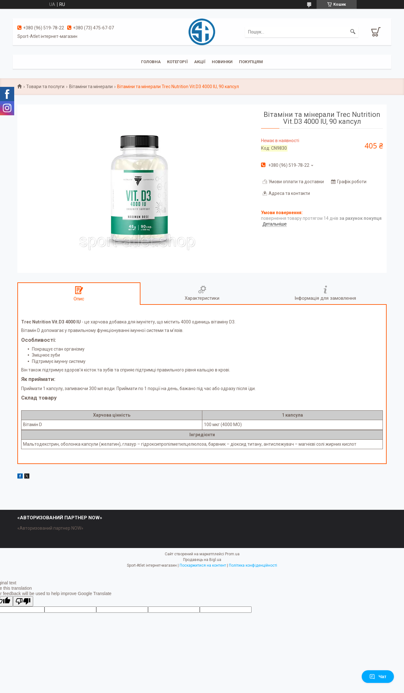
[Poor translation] (23, 601)
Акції (199, 61)
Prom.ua (232, 554)
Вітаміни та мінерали (91, 86)
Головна (151, 61)
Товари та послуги (45, 86)
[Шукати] (353, 32)
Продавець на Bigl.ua (202, 559)
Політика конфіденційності (253, 565)
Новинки (222, 61)
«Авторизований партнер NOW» (50, 528)
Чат (377, 676)
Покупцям (251, 61)
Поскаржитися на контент (203, 565)
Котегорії (177, 61)
